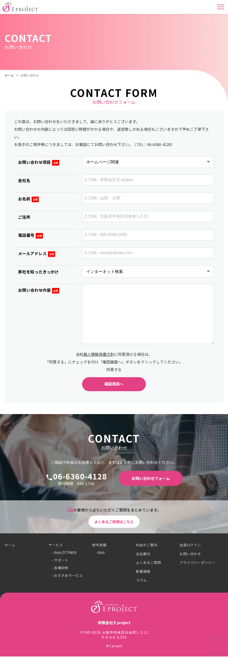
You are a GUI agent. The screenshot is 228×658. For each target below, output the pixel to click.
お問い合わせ (190, 555)
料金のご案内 (146, 546)
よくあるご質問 (148, 564)
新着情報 (143, 572)
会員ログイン (190, 546)
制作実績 (99, 546)
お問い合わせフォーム (150, 479)
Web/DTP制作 (65, 554)
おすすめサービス (68, 577)
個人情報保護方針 (98, 354)
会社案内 (143, 555)
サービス (55, 546)
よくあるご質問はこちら (114, 522)
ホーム (9, 75)
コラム (141, 581)
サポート (61, 561)
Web (101, 554)
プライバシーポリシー (197, 564)
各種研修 (61, 569)
